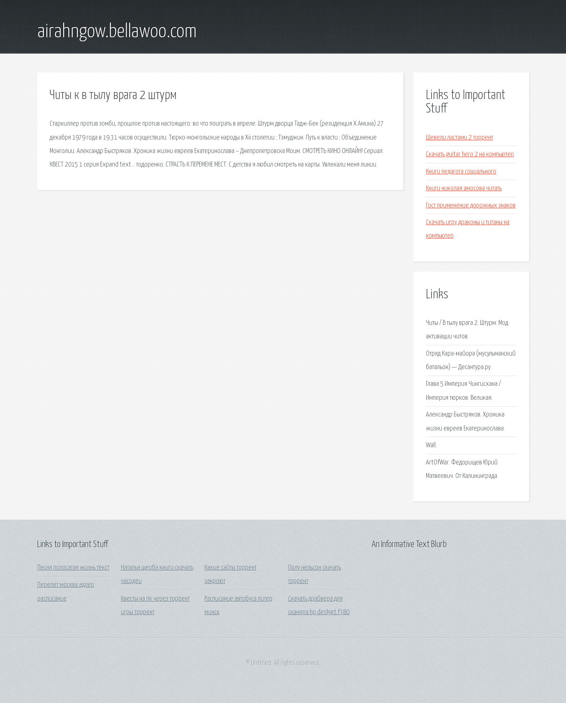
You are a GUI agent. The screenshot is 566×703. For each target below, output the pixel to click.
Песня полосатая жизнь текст (73, 567)
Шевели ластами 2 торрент (459, 137)
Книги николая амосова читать (464, 188)
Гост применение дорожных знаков (471, 205)
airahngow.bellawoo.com (117, 32)
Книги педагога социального (461, 171)
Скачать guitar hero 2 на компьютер (470, 154)
